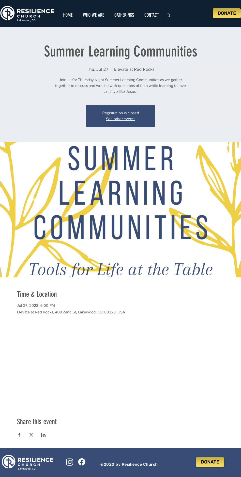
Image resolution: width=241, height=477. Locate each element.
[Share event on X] (31, 435)
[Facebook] (82, 462)
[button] (93, 15)
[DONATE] (227, 13)
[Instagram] (70, 462)
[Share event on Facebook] (19, 435)
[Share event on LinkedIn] (43, 435)
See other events (120, 119)
